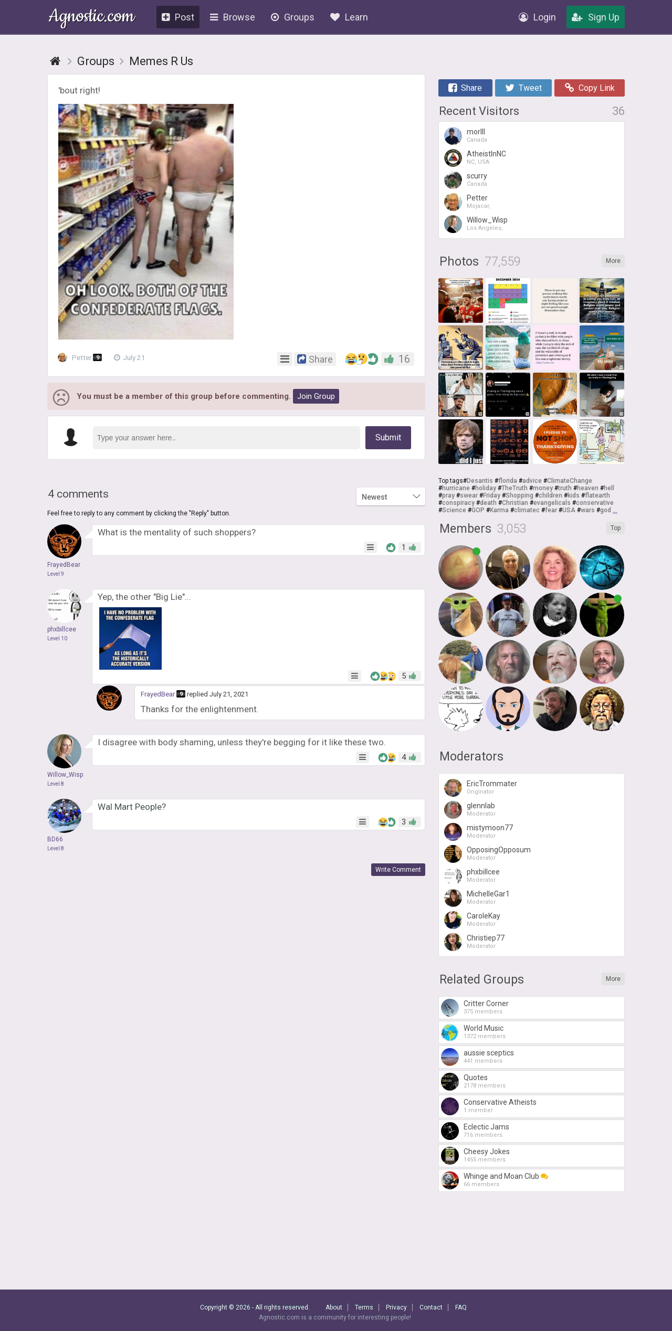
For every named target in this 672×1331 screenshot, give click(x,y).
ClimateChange (569, 480)
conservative (595, 502)
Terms (364, 1307)
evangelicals (552, 502)
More (613, 261)
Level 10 (57, 638)
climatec (527, 510)
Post (178, 17)
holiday (485, 488)
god (605, 510)
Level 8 (55, 784)
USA (568, 510)
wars (588, 510)
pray (448, 495)
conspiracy (458, 502)
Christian (515, 502)
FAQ (461, 1307)
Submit (388, 437)
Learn (349, 17)
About (334, 1307)
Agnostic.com (91, 17)
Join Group (316, 396)
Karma (499, 510)
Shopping (519, 495)
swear (469, 495)
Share (465, 88)
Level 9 (55, 574)
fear (551, 510)
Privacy (396, 1307)
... (615, 510)
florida (507, 480)
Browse (232, 17)
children (550, 495)
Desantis (480, 480)
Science (454, 510)
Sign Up (596, 17)
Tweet (523, 88)
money (543, 488)
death (488, 502)
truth (565, 488)
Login (537, 17)
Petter (81, 358)
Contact (431, 1307)
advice (532, 480)
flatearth (597, 495)
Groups (292, 17)
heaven (587, 488)
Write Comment (398, 869)
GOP (478, 510)
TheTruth (514, 488)
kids (574, 495)
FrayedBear (158, 694)
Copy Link (590, 88)
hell (609, 488)
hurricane (456, 488)
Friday (491, 495)
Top (616, 528)
